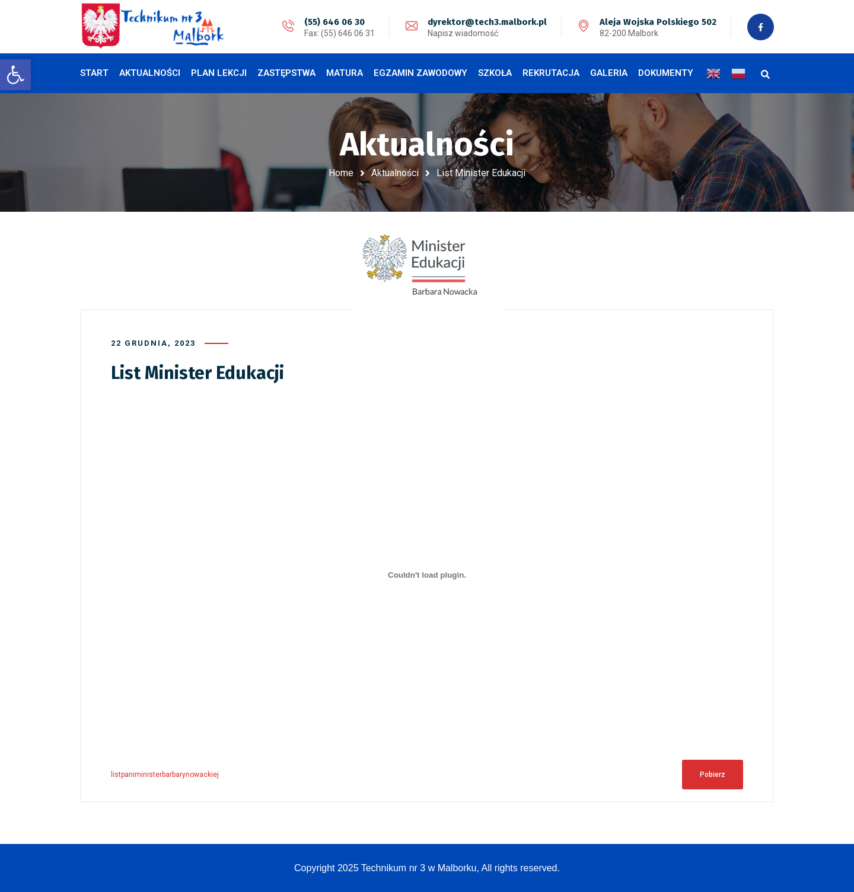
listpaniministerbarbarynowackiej (165, 774)
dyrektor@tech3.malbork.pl (487, 22)
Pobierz (712, 774)
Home (341, 173)
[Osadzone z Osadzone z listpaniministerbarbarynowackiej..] (427, 575)
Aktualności (395, 173)
